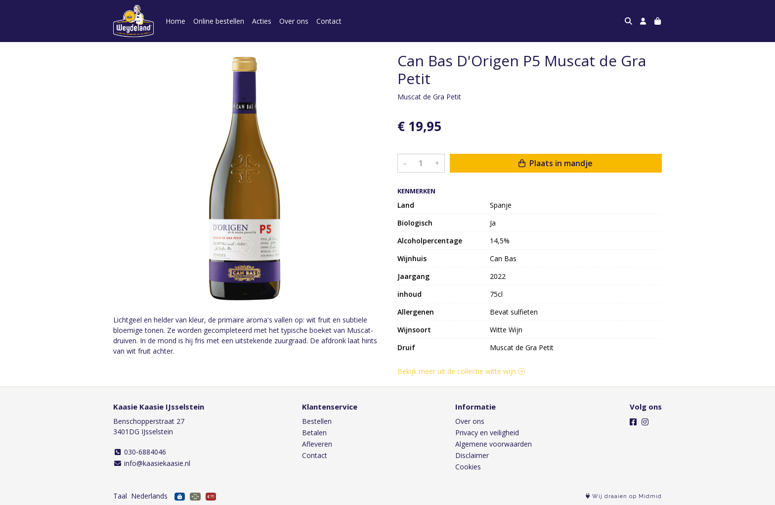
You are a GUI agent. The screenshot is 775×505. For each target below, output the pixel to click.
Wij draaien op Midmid (624, 496)
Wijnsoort (414, 329)
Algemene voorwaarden (493, 444)
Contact (329, 21)
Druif (406, 347)
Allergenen (415, 312)
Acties (261, 21)
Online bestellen (218, 21)
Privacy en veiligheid (487, 432)
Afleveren (317, 444)
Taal (120, 496)
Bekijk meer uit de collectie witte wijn (461, 371)
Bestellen (317, 421)
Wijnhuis (412, 258)
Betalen (314, 432)
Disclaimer (472, 455)
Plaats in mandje (555, 163)
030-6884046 (139, 452)
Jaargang (413, 276)
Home (175, 21)
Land (405, 205)
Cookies (468, 466)
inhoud (409, 294)
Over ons (293, 21)
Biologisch (414, 223)
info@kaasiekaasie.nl (151, 463)
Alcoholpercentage (429, 240)
